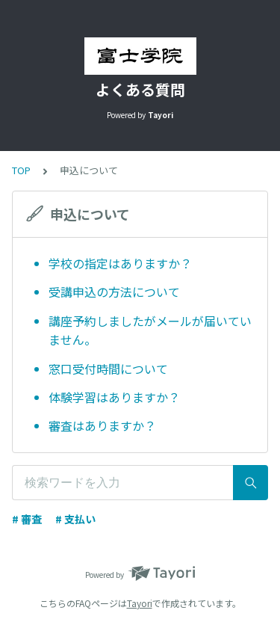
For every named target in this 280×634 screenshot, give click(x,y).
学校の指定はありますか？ (120, 263)
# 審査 (27, 518)
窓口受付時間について (108, 369)
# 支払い (75, 518)
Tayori (139, 603)
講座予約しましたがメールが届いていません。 (150, 330)
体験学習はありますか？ (114, 397)
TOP (21, 170)
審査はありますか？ (102, 425)
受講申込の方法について (114, 292)
